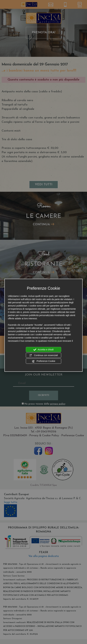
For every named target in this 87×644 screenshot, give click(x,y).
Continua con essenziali (43, 355)
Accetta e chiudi (43, 349)
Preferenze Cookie (43, 361)
